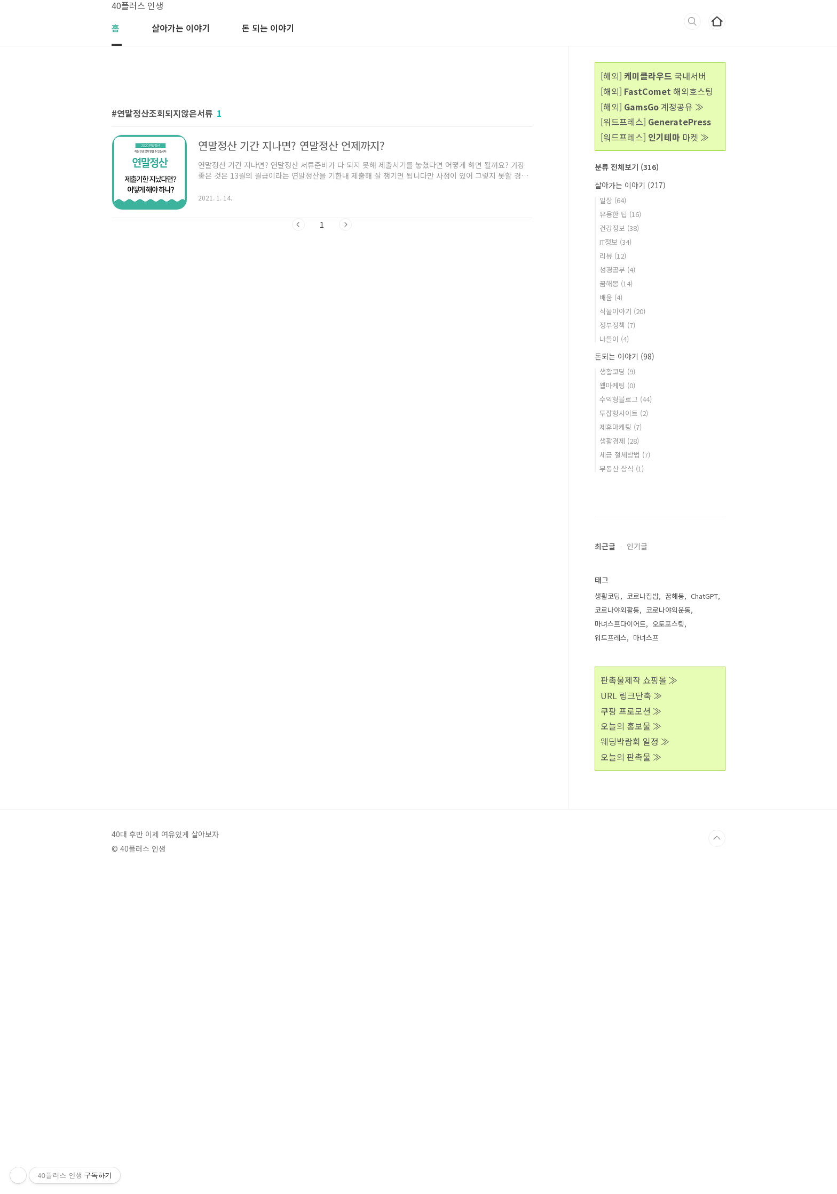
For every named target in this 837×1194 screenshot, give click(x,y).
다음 (345, 373)
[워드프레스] (656, 121)
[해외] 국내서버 (653, 75)
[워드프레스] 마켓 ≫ (655, 137)
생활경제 (619, 441)
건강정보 (619, 228)
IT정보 (615, 242)
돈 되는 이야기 (268, 27)
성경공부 (617, 270)
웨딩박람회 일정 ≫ (635, 1061)
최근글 (605, 866)
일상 (612, 200)
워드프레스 (611, 957)
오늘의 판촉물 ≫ (631, 1076)
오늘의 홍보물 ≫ (631, 1045)
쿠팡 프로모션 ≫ (631, 1030)
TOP (716, 1158)
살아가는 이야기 (181, 27)
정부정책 (617, 325)
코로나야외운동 (668, 930)
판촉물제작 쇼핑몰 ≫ (639, 999)
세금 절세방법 (624, 455)
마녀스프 (646, 957)
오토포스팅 (668, 944)
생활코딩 (617, 371)
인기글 (637, 866)
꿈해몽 (616, 283)
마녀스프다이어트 (620, 944)
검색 (692, 21)
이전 (298, 373)
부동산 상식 (621, 468)
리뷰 (612, 256)
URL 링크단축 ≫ (631, 1015)
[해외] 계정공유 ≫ (652, 106)
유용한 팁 (620, 214)
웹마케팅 (617, 385)
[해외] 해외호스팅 (657, 91)
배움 (610, 297)
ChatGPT (704, 916)
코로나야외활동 (617, 930)
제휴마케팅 (620, 427)
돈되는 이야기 (624, 356)
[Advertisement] (321, 169)
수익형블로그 (625, 399)
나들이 (614, 339)
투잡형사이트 (623, 413)
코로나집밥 (643, 916)
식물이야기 (622, 311)
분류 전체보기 (627, 167)
